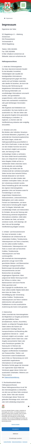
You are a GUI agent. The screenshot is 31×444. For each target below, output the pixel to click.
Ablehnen (15, 433)
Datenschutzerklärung (17, 441)
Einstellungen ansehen (15, 438)
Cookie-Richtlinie (7, 441)
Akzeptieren (15, 429)
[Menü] (23, 5)
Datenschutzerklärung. (12, 377)
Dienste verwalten (15, 424)
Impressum (24, 441)
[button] (28, 406)
